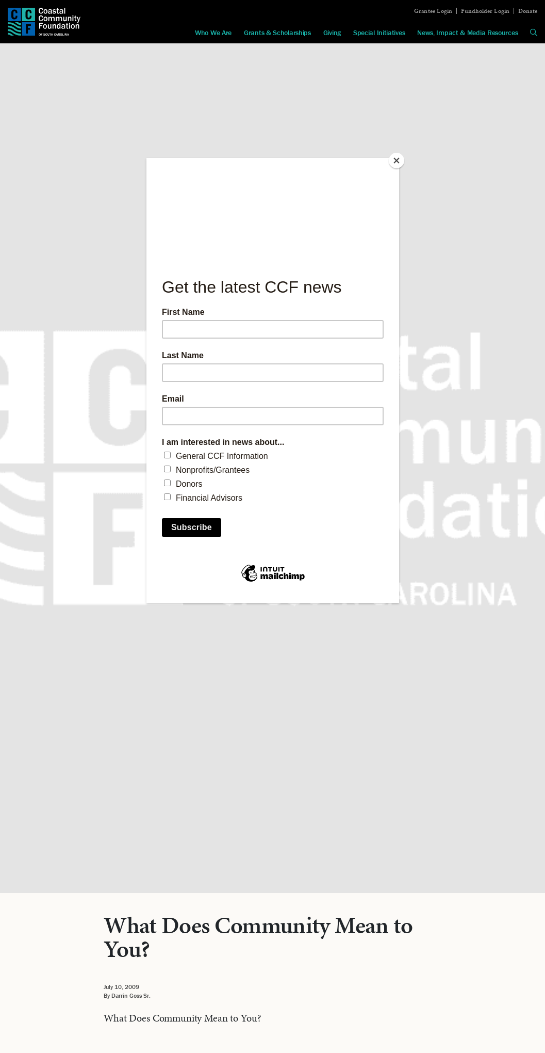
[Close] (396, 160)
